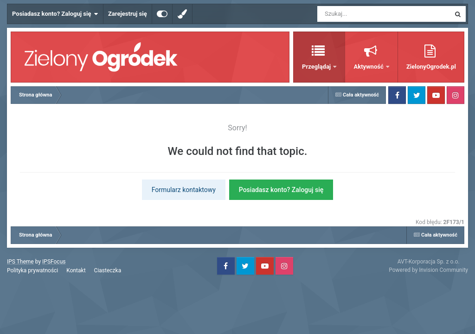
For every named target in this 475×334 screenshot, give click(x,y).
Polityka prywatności (32, 270)
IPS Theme (20, 261)
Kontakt (75, 270)
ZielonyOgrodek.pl (431, 66)
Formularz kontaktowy (184, 189)
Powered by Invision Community (428, 270)
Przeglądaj (317, 66)
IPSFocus (53, 261)
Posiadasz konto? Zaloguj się (55, 14)
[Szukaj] (362, 14)
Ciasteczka (108, 270)
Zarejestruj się (127, 13)
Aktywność (369, 66)
